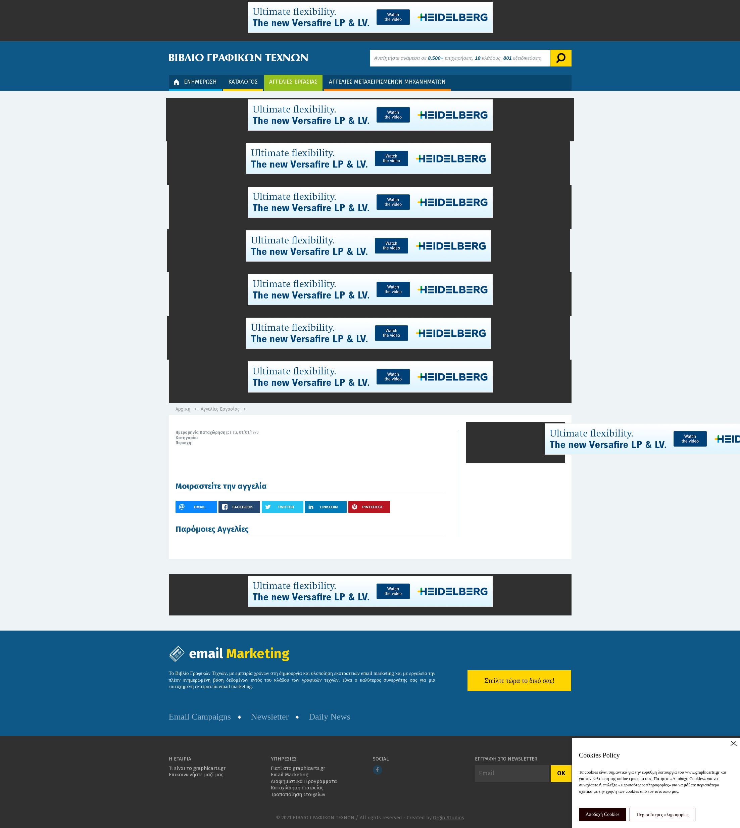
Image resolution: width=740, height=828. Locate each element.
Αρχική (183, 409)
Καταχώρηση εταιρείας (297, 788)
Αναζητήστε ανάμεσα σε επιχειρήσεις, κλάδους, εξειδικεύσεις (457, 58)
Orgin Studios (448, 818)
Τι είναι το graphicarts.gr (197, 768)
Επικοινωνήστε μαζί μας (196, 775)
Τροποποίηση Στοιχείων (298, 794)
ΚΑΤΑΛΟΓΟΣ (243, 81)
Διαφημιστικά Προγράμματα (304, 781)
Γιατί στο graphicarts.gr (298, 768)
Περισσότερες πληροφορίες (663, 814)
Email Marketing (289, 775)
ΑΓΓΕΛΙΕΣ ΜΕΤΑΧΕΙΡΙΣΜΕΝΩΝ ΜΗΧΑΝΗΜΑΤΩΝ (387, 81)
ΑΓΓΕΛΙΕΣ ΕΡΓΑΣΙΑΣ (293, 81)
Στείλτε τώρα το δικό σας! (519, 680)
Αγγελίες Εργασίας (220, 409)
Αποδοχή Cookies (603, 814)
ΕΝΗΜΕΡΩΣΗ (195, 81)
